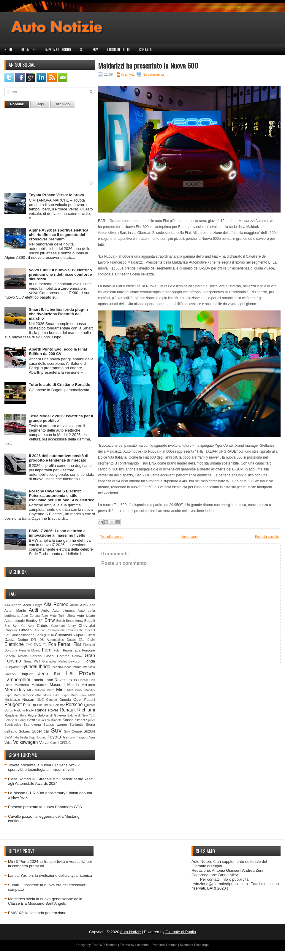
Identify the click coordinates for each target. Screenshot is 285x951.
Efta (81, 639)
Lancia (37, 680)
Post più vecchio (267, 536)
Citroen (25, 630)
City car (39, 630)
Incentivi (57, 667)
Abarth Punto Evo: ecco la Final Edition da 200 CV (58, 351)
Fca (52, 644)
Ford (46, 649)
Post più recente (112, 536)
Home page (189, 536)
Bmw (50, 620)
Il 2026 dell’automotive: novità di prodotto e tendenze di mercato (58, 458)
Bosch (60, 620)
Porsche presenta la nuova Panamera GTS (45, 807)
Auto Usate (86, 615)
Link (92, 680)
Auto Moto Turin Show (58, 615)
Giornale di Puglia (180, 932)
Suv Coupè (73, 731)
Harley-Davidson (69, 661)
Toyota (54, 736)
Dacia (9, 639)
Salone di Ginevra (52, 715)
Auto (46, 610)
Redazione (28, 49)
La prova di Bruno (58, 49)
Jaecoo (10, 674)
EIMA (91, 639)
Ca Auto (27, 625)
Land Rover (55, 680)
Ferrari (65, 644)
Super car (40, 731)
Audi (33, 610)
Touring (42, 737)
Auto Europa (30, 615)
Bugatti (89, 620)
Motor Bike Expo (56, 695)
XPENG (65, 742)
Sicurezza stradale (49, 720)
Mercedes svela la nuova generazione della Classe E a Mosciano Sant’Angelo (45, 901)
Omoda (65, 699)
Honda (89, 661)
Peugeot (13, 704)
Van (92, 737)
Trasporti (82, 737)
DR (33, 639)
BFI (41, 620)
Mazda (73, 684)
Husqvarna (11, 667)
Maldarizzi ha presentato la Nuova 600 (148, 65)
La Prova (80, 673)
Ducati (71, 639)
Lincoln (83, 680)
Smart (80, 720)
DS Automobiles (51, 639)
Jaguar (27, 674)
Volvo (44, 742)
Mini (60, 689)
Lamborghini (17, 679)
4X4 (7, 605)
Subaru (24, 731)
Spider (90, 720)
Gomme (63, 656)
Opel (77, 699)
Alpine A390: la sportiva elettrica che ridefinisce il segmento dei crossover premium (58, 234)
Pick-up (29, 705)
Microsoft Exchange (194, 945)
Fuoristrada (71, 650)
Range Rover (46, 710)
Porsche (74, 704)
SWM (8, 737)
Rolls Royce (28, 715)
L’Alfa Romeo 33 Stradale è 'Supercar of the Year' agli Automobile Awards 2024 (50, 781)
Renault (68, 709)
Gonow (77, 656)
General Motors (16, 656)
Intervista (89, 667)
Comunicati (74, 630)
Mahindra (22, 685)
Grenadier (49, 661)
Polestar (59, 705)
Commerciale (56, 630)
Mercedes (14, 689)
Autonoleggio (14, 620)
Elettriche (14, 644)
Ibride (44, 666)
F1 (45, 644)
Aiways (37, 605)
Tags (40, 104)
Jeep (43, 673)
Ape (92, 605)
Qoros (8, 710)
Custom (89, 635)
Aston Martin (15, 610)
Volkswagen (25, 742)
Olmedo (51, 699)
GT (82, 49)
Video (8, 742)
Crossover (63, 635)
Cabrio (42, 625)
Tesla (24, 737)
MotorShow (78, 695)
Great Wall (32, 661)
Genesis (36, 656)
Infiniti (77, 667)
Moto (17, 695)
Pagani (89, 699)
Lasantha (142, 945)
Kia (57, 673)
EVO (37, 644)
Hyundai (28, 666)
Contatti (145, 49)
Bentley (31, 620)
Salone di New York (81, 715)
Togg (32, 737)
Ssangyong (32, 724)
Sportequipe (12, 724)
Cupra (78, 635)
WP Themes (108, 945)
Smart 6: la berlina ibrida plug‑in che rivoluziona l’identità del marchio (58, 314)
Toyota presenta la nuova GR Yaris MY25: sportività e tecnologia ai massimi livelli (44, 767)
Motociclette (32, 695)
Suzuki (89, 731)
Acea (27, 605)
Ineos (67, 667)
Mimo (50, 690)
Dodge (23, 639)
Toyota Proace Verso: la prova (56, 195)
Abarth (16, 605)
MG (30, 690)
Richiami (86, 709)
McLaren (88, 685)
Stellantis (76, 724)
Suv (95, 49)
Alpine (74, 605)
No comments (153, 74)
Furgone (88, 650)
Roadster (11, 715)
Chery (71, 625)
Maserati (57, 684)
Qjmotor (89, 705)
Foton (57, 650)
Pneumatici (44, 705)
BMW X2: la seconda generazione (37, 913)
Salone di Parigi (15, 720)
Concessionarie (22, 635)
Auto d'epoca (64, 610)
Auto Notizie (130, 932)
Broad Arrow (74, 620)
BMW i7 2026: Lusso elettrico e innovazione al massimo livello (57, 533)
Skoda (68, 720)
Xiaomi (54, 742)
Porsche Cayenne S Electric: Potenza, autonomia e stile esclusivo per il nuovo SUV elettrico (61, 495)
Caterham (58, 625)
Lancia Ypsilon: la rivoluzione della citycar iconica (50, 875)
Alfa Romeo (56, 604)
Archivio (63, 104)
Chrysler (11, 630)
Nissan (28, 699)
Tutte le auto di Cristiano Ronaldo (59, 384)
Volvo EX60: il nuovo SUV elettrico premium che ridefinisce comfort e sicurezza (60, 274)
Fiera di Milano (29, 650)
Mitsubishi (75, 690)
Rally (30, 710)
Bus (7, 625)
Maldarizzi (39, 685)
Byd (15, 625)
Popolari (17, 104)
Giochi (49, 656)
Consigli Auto (45, 635)
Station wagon (55, 724)
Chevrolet (86, 625)
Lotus (8, 685)
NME (40, 699)
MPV (91, 695)
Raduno (19, 710)
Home (8, 49)
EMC (29, 644)
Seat (31, 720)
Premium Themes (165, 945)
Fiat (77, 644)
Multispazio (12, 699)
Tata (16, 737)
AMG (84, 605)
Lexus (71, 680)
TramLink (68, 737)
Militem (40, 690)
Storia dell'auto (118, 49)
